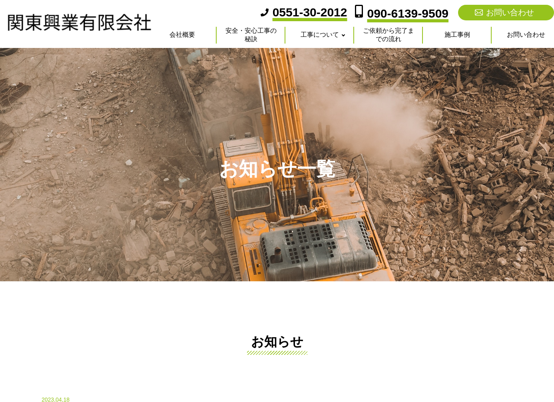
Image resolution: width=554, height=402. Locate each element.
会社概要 (182, 34)
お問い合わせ (510, 12)
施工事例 (457, 34)
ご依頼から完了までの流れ (388, 34)
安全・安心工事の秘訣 (251, 34)
